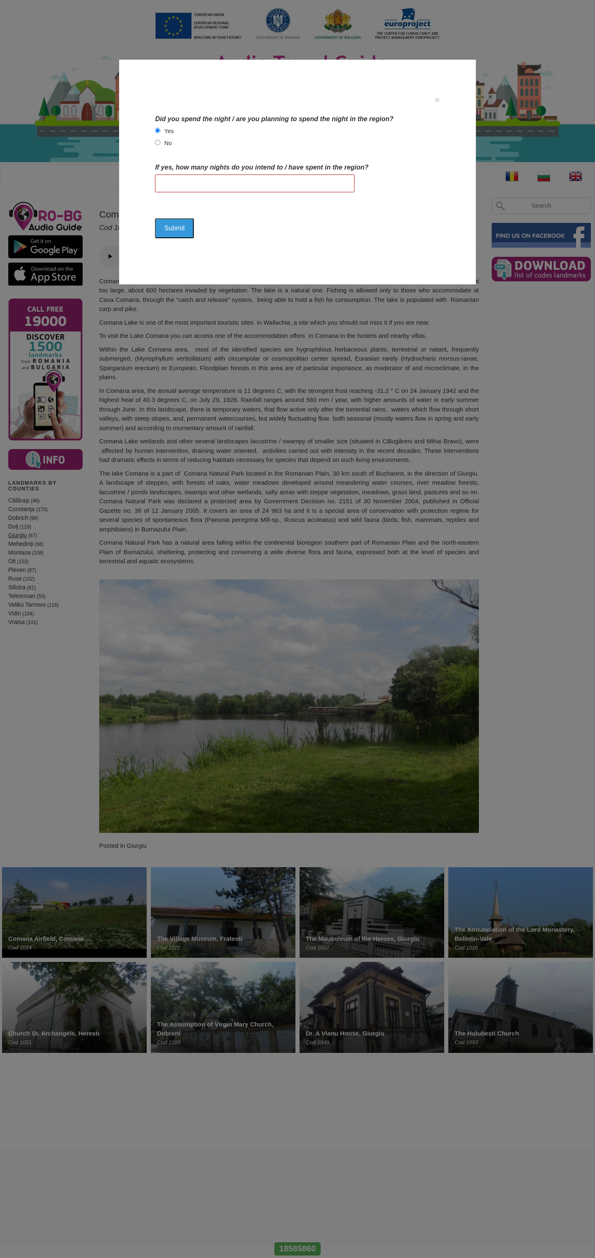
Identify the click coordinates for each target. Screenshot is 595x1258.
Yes (169, 131)
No (168, 143)
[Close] (437, 100)
